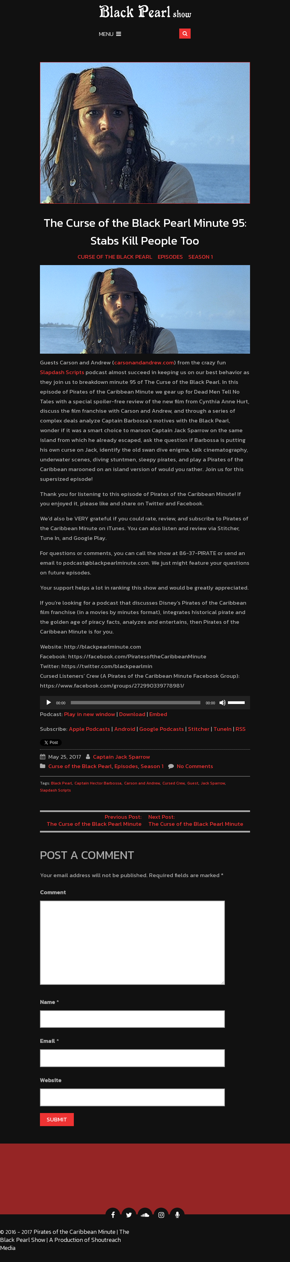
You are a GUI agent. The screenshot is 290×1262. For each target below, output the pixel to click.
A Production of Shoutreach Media (60, 1243)
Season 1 (200, 256)
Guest (192, 783)
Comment (53, 892)
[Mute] (222, 702)
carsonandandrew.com (144, 362)
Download (132, 714)
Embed (158, 714)
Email (47, 1041)
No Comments (195, 766)
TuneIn (222, 728)
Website (50, 1080)
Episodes (170, 256)
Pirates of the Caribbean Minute (74, 1231)
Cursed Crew (173, 783)
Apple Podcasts (89, 728)
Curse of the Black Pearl (115, 256)
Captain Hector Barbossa (98, 783)
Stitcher (198, 728)
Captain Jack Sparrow (121, 756)
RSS (241, 728)
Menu (110, 34)
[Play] (48, 702)
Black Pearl (61, 783)
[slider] (135, 702)
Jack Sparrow (213, 783)
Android (124, 728)
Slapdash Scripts (62, 372)
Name (47, 1002)
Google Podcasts (161, 728)
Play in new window (89, 714)
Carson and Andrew (142, 783)
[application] (145, 702)
